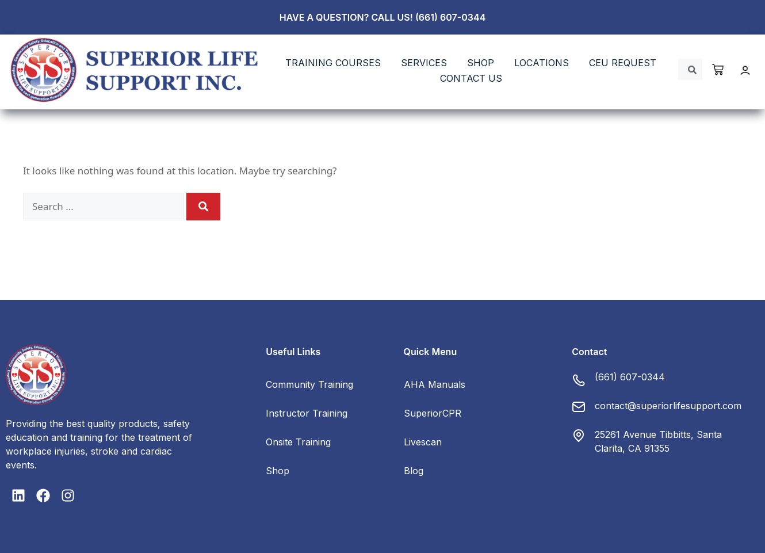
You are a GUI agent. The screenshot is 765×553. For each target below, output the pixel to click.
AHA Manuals (434, 384)
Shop (277, 470)
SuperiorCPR (432, 413)
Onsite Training (298, 442)
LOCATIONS (541, 62)
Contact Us (471, 78)
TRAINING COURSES (333, 62)
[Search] (203, 206)
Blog (413, 470)
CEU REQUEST (622, 62)
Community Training (309, 384)
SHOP (480, 62)
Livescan (423, 442)
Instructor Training (306, 413)
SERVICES (424, 62)
